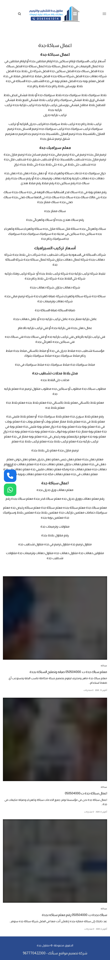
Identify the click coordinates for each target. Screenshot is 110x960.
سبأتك (53, 953)
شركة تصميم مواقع (73, 953)
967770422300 (34, 953)
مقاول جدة (43, 945)
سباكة (104, 665)
